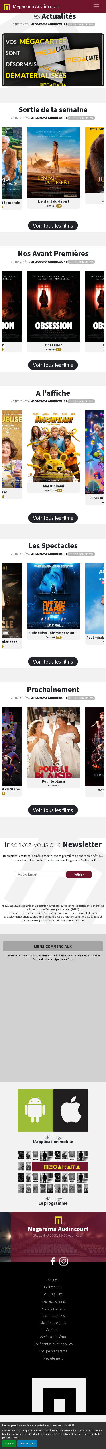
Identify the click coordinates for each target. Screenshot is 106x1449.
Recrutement (53, 1358)
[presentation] (53, 891)
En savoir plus (27, 1443)
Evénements (53, 1286)
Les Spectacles (53, 1315)
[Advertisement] (53, 1022)
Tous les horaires (53, 1301)
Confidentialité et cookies (53, 1343)
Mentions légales (53, 1322)
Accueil (53, 1279)
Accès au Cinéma (53, 1336)
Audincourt (31, 6)
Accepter (9, 1443)
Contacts (53, 1329)
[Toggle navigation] (96, 6)
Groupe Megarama (53, 1351)
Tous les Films (53, 1294)
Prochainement (53, 1308)
